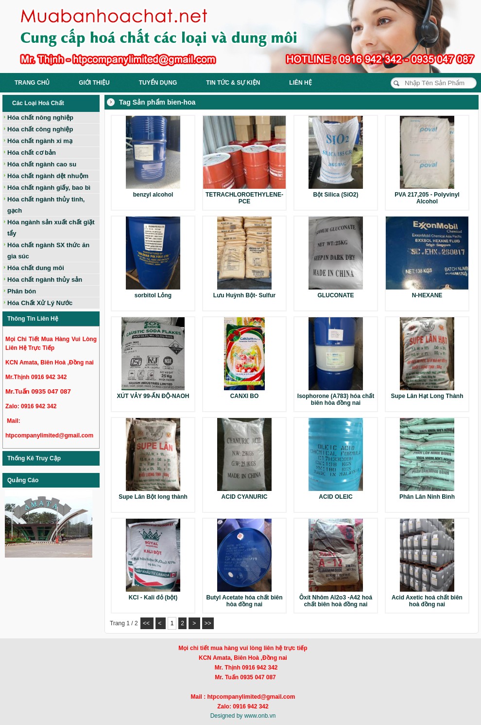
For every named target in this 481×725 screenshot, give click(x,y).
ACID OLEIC (335, 496)
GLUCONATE (335, 295)
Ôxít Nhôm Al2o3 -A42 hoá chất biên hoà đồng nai (335, 601)
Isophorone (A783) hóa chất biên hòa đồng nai (335, 399)
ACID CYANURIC (245, 496)
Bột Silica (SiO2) (335, 194)
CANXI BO (244, 396)
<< (147, 623)
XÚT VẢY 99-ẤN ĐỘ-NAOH (153, 396)
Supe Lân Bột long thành (153, 496)
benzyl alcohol (153, 194)
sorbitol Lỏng (153, 295)
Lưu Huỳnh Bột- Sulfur (244, 295)
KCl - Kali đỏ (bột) (153, 597)
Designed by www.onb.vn (243, 715)
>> (208, 623)
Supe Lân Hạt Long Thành (427, 396)
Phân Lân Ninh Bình (427, 496)
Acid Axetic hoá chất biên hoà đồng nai (427, 601)
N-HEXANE (427, 295)
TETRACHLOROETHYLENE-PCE (244, 198)
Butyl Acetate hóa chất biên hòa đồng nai (244, 601)
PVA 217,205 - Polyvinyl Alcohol (427, 198)
